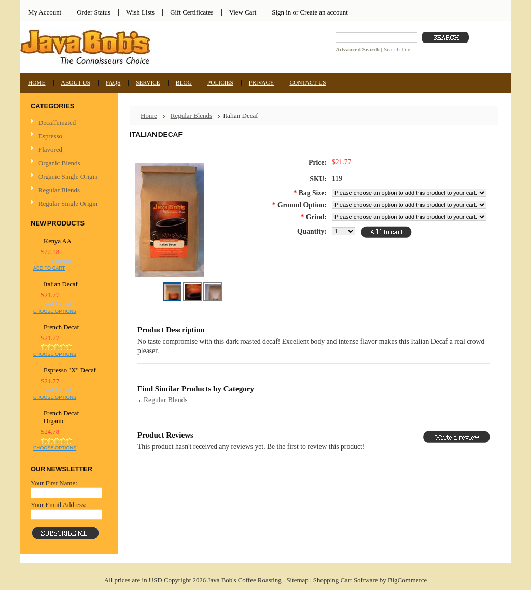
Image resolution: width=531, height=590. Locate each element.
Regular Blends (59, 190)
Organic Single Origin (67, 176)
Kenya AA (58, 241)
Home (149, 115)
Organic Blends (59, 163)
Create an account (323, 12)
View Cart (243, 12)
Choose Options (54, 311)
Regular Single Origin (67, 203)
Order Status (93, 12)
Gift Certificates (192, 12)
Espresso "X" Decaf (70, 370)
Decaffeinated (57, 123)
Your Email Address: (59, 505)
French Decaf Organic (61, 417)
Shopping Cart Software (345, 580)
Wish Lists (140, 12)
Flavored (50, 149)
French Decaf (61, 327)
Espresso (50, 136)
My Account (44, 12)
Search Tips (397, 49)
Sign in (281, 12)
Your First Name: (54, 483)
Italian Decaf (61, 284)
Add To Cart (49, 268)
